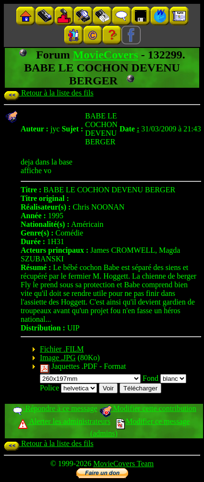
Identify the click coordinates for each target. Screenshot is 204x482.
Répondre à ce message (54, 408)
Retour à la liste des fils (49, 93)
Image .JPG (58, 357)
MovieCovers (105, 54)
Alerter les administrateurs (64, 421)
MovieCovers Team (123, 463)
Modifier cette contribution (147, 408)
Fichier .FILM (62, 349)
